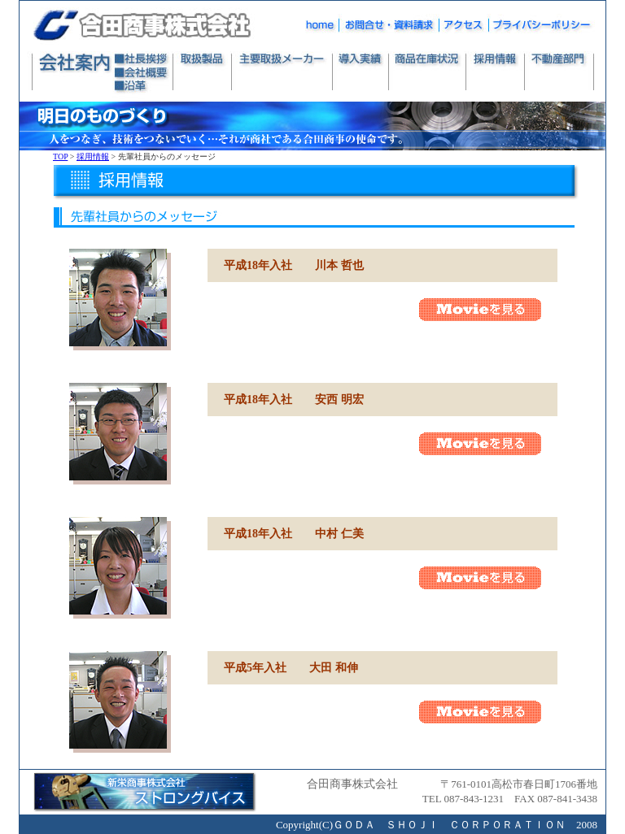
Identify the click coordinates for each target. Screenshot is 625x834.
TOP (60, 156)
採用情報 (92, 156)
